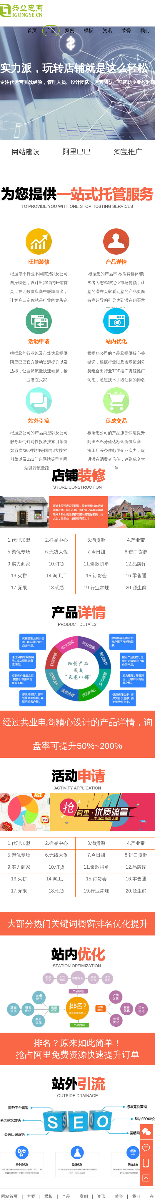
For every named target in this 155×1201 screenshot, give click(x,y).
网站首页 (9, 1196)
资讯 (107, 30)
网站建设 (25, 152)
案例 (69, 30)
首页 (32, 30)
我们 (145, 30)
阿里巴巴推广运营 (77, 163)
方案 (31, 1196)
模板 (88, 30)
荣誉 (126, 30)
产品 (51, 30)
